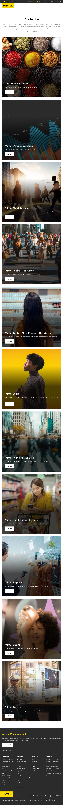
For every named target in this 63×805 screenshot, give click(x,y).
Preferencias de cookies (53, 759)
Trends (3, 784)
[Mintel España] (8, 5)
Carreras (19, 763)
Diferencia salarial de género (52, 762)
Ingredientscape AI (7, 770)
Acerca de (19, 759)
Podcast (34, 766)
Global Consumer (6, 766)
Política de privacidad (52, 770)
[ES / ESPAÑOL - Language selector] (55, 796)
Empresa (20, 756)
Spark (3, 782)
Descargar (34, 1)
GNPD (3, 768)
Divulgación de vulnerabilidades (21, 785)
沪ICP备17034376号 (44, 800)
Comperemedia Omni (8, 761)
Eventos (19, 775)
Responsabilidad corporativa (21, 769)
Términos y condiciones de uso (53, 774)
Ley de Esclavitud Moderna (53, 768)
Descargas (34, 761)
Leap (3, 773)
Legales (49, 756)
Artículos (34, 759)
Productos (5, 756)
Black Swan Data (21, 761)
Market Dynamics (6, 775)
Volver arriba (7, 750)
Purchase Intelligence (8, 777)
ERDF (18, 773)
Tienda (18, 782)
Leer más (9, 91)
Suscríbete (7, 744)
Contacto (19, 766)
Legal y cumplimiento (52, 766)
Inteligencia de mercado (23, 777)
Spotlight (35, 756)
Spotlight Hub (35, 768)
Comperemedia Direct (8, 759)
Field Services (5, 763)
